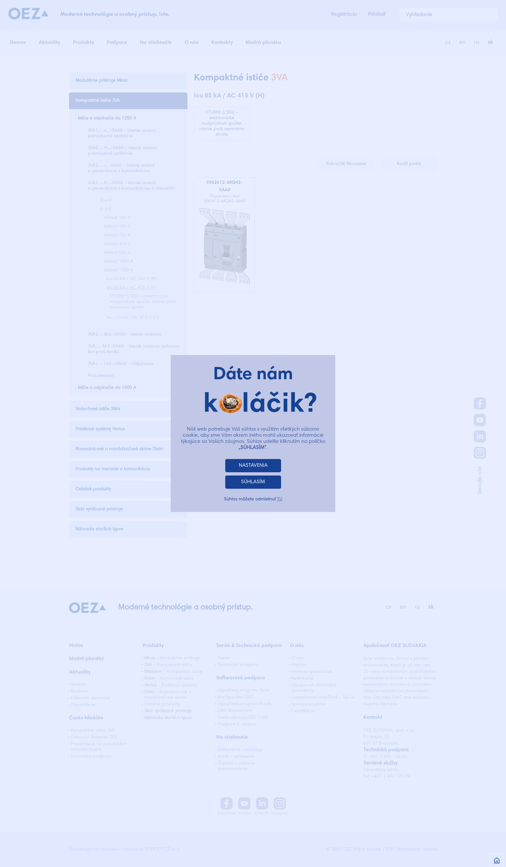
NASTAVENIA (253, 465)
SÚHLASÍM (253, 482)
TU (279, 499)
